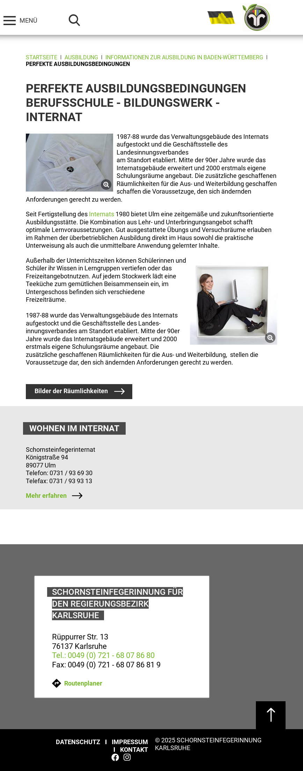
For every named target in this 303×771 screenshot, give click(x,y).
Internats (101, 214)
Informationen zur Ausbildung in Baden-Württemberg (184, 57)
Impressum (130, 742)
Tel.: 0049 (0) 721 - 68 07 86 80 (103, 655)
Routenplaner (77, 683)
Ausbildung (81, 57)
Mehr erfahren (46, 495)
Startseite (41, 57)
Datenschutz (78, 742)
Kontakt (134, 749)
